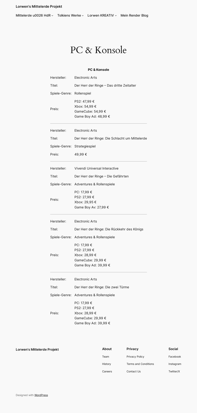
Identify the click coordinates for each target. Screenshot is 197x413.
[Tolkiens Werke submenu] (83, 15)
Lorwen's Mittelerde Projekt (39, 6)
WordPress (41, 395)
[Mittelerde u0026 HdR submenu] (52, 15)
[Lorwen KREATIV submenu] (116, 15)
